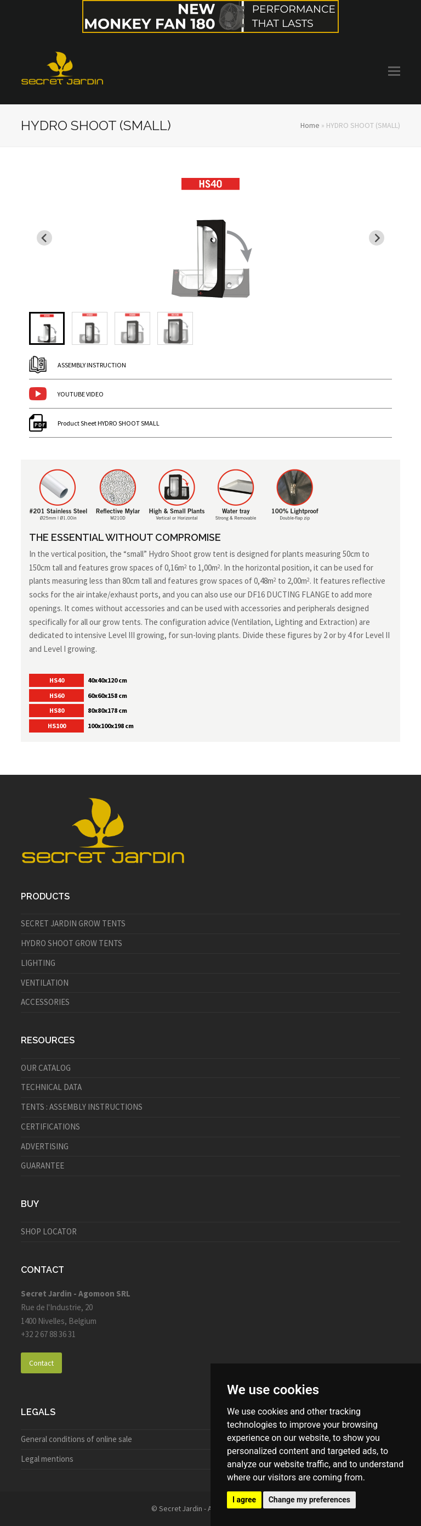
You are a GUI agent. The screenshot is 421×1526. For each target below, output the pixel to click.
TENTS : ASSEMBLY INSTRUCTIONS (82, 1107)
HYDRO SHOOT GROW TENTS (71, 943)
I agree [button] (244, 1499)
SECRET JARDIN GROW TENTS (73, 923)
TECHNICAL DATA (51, 1087)
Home (310, 125)
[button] (394, 71)
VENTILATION (45, 982)
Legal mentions (47, 1459)
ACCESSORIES (45, 1002)
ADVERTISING (45, 1146)
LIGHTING (38, 963)
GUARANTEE (42, 1165)
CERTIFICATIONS (50, 1126)
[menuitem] (47, 328)
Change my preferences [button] (309, 1499)
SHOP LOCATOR (49, 1231)
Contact (41, 1363)
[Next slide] (376, 237)
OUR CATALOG (46, 1068)
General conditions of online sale (76, 1439)
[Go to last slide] (44, 237)
